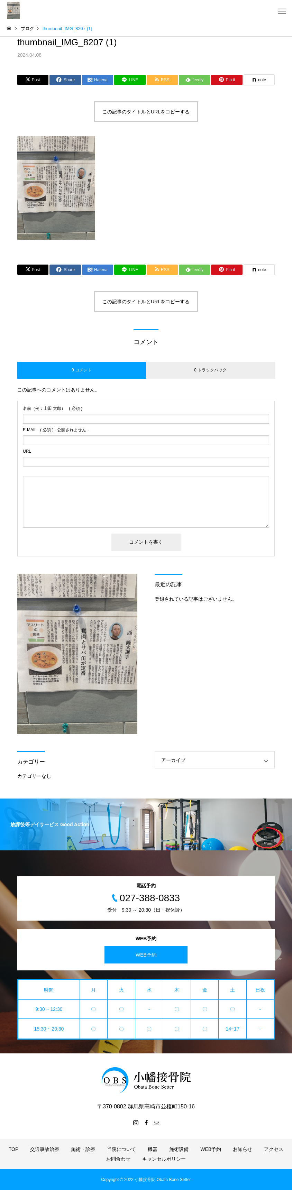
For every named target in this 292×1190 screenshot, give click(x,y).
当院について (121, 1149)
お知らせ (242, 1149)
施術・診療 (83, 1149)
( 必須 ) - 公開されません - (56, 430)
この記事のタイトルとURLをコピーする (146, 111)
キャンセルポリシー (164, 1159)
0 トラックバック (210, 370)
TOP (14, 1149)
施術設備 (179, 1149)
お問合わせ (118, 1159)
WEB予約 (146, 955)
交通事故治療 (44, 1149)
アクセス (273, 1149)
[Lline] (129, 80)
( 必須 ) (52, 408)
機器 (152, 1149)
